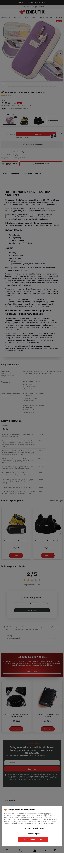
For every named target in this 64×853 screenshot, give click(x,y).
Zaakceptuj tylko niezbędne (33, 828)
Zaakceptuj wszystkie (33, 839)
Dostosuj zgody (33, 834)
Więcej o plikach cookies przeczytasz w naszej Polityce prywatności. (32, 823)
